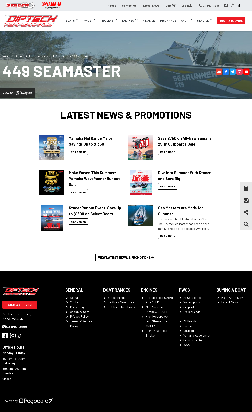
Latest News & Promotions (126, 115)
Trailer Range (191, 311)
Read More (78, 151)
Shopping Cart (79, 311)
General (74, 289)
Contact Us (129, 5)
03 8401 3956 (14, 327)
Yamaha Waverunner (196, 335)
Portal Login (78, 307)
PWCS (184, 289)
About (112, 5)
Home (5, 56)
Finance (149, 20)
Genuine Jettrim (194, 340)
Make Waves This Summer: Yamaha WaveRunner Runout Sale (94, 178)
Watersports (191, 302)
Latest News (151, 5)
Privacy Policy (79, 316)
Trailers (107, 20)
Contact (75, 302)
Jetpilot (188, 307)
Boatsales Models (39, 56)
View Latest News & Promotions (126, 257)
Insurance (168, 20)
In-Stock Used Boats (121, 307)
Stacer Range (116, 297)
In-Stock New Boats (121, 302)
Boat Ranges (116, 289)
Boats (70, 20)
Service (203, 20)
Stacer (60, 56)
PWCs (87, 20)
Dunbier (188, 326)
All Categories (192, 297)
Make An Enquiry (232, 297)
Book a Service (231, 20)
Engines (128, 20)
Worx (186, 345)
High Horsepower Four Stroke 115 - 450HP (157, 321)
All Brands (189, 321)
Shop (185, 20)
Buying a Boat (231, 289)
